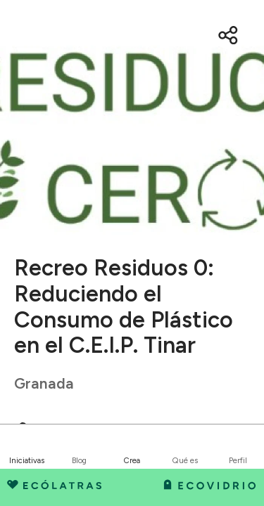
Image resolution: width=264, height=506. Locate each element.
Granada (44, 383)
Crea (132, 460)
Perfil (238, 460)
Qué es (185, 460)
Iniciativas (26, 460)
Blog (79, 460)
